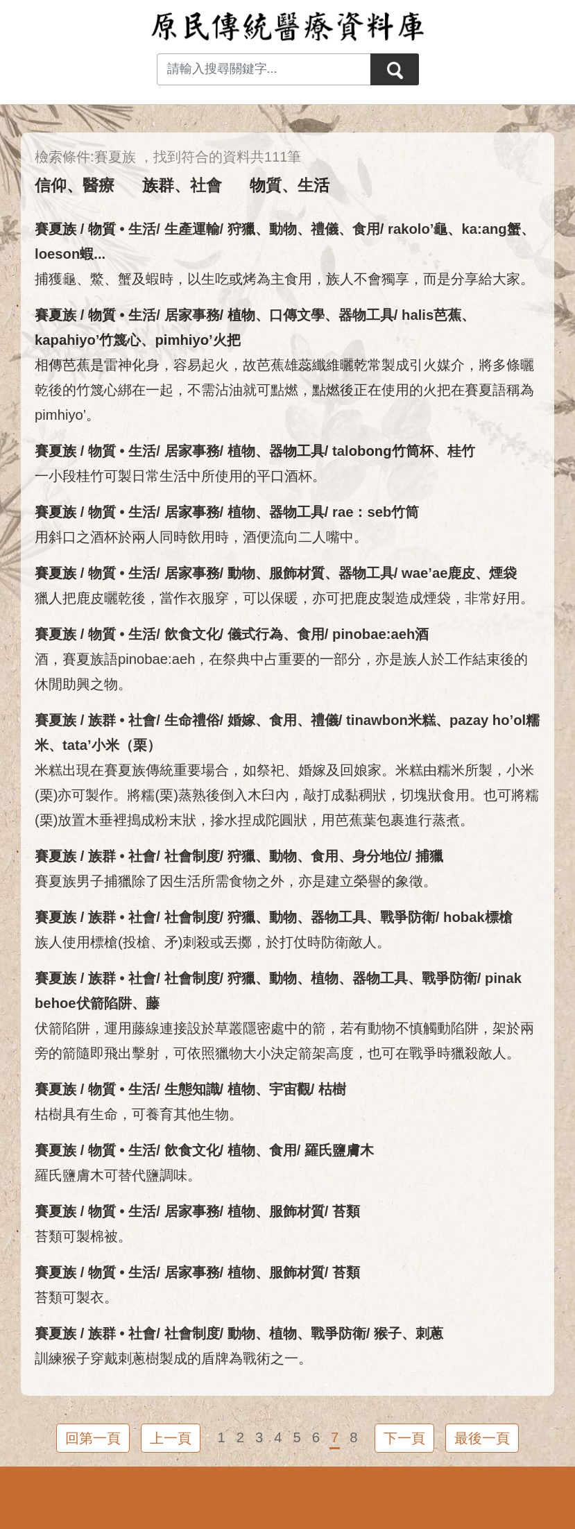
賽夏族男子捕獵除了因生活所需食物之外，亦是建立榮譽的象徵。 (236, 881)
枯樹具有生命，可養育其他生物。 (139, 1114)
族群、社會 (182, 185)
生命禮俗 (192, 720)
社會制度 (192, 856)
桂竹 (461, 451)
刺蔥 (429, 1333)
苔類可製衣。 (76, 1297)
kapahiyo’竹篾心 (88, 340)
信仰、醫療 (74, 185)
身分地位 (380, 856)
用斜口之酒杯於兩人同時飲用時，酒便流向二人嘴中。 (201, 537)
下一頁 (404, 1438)
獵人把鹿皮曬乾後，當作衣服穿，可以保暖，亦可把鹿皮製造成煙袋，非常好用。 (284, 598)
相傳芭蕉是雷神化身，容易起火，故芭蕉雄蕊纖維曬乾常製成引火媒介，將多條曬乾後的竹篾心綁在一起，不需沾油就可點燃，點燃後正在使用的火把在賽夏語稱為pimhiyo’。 (284, 389)
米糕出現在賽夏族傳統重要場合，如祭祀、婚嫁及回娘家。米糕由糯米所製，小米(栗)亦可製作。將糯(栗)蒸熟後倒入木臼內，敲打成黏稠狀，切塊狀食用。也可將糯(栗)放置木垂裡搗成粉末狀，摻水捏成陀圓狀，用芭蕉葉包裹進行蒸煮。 (287, 795)
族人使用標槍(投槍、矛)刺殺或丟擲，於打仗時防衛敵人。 (213, 942)
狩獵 (241, 229)
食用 (366, 229)
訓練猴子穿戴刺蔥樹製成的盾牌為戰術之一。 (173, 1358)
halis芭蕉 (431, 315)
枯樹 (332, 1089)
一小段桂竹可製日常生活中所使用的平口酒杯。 (180, 476)
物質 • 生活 (122, 229)
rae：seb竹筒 (375, 512)
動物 (283, 229)
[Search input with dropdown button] (263, 69)
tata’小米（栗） (111, 745)
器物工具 (366, 315)
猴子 (388, 1333)
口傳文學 (297, 315)
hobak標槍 (478, 917)
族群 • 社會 (122, 720)
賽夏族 (55, 229)
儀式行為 (255, 634)
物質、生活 (289, 185)
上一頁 (170, 1438)
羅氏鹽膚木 (339, 1150)
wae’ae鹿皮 (438, 573)
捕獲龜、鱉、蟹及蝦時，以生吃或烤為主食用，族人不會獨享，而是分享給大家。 (284, 279)
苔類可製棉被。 (83, 1236)
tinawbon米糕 (391, 720)
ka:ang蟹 (490, 229)
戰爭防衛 (408, 917)
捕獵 (429, 856)
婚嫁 (241, 720)
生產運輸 (192, 229)
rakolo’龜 (417, 229)
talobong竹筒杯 (382, 451)
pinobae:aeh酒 (380, 634)
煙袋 (503, 573)
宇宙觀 (290, 1089)
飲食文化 (192, 634)
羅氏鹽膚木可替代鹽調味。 (118, 1175)
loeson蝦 (64, 254)
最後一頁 (482, 1438)
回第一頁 (93, 1438)
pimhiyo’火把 (197, 340)
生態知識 (192, 1089)
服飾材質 (297, 573)
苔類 (346, 1211)
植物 (241, 315)
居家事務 (192, 315)
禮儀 (324, 229)
